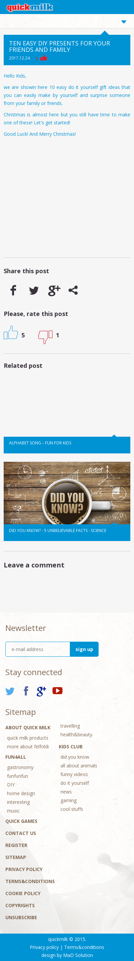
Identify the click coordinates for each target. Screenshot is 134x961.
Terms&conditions (30, 881)
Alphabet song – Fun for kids (40, 443)
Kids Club (71, 746)
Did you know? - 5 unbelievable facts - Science (57, 530)
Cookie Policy (22, 893)
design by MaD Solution (67, 955)
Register (16, 845)
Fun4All (15, 757)
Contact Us (20, 833)
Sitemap (15, 857)
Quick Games (21, 821)
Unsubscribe (21, 917)
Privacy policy (23, 869)
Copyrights (20, 905)
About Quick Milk (27, 727)
